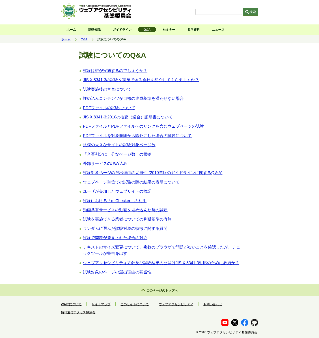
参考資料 (193, 29)
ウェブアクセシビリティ (176, 304)
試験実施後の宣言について (107, 89)
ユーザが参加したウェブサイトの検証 (117, 191)
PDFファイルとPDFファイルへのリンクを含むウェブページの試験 (143, 126)
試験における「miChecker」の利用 (115, 200)
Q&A (147, 29)
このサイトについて (135, 304)
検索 (250, 12)
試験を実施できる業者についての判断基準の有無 (127, 219)
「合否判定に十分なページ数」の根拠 (117, 154)
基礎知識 (94, 29)
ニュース (218, 29)
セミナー (169, 29)
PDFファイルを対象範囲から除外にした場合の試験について (137, 135)
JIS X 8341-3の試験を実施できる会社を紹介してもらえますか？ (141, 80)
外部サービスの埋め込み (105, 163)
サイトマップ (101, 304)
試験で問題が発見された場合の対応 (115, 238)
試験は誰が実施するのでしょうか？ (115, 70)
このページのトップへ (162, 290)
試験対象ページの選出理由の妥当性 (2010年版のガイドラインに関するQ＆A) (152, 172)
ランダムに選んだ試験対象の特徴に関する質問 (125, 228)
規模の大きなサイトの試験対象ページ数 (119, 145)
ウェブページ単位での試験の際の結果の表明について (131, 182)
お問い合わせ (212, 304)
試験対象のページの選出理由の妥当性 (117, 272)
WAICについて (71, 304)
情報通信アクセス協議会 (78, 312)
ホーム (71, 29)
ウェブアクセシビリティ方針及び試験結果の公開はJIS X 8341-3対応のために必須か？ (161, 263)
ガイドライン (122, 29)
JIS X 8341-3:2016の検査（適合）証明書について (128, 117)
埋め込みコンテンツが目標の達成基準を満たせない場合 (133, 98)
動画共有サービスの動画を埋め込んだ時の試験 (125, 210)
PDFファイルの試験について (109, 108)
